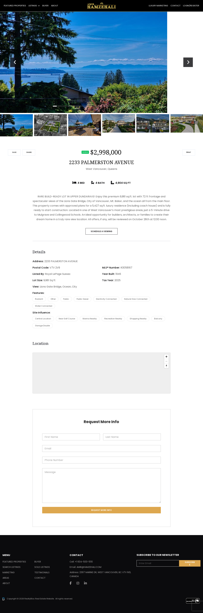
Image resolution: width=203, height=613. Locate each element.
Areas (6, 577)
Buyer (45, 5)
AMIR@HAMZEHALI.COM (89, 567)
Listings (33, 5)
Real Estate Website (44, 598)
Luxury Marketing (158, 5)
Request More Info (101, 510)
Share (29, 152)
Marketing (9, 572)
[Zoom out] (166, 361)
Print (188, 152)
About (54, 5)
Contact (175, 5)
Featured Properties (15, 5)
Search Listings (11, 567)
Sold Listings (42, 567)
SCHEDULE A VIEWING (101, 231)
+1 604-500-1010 (84, 561)
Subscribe (190, 563)
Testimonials (41, 572)
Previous (15, 62)
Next (188, 62)
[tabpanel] (101, 62)
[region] (101, 373)
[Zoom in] (166, 356)
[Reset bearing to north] (166, 366)
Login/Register (191, 5)
